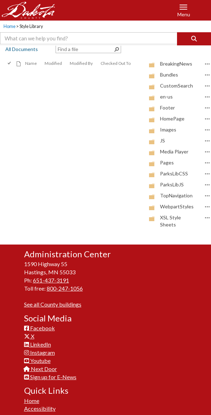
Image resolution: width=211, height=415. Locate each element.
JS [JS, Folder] (162, 141)
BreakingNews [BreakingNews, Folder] (176, 64)
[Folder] (152, 65)
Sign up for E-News (50, 377)
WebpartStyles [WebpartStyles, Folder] (177, 206)
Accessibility (40, 408)
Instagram (39, 352)
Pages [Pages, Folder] (167, 162)
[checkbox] (9, 63)
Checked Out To (116, 63)
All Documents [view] (21, 49)
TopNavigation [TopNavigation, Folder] (176, 195)
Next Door (40, 368)
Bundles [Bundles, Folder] (169, 75)
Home (10, 26)
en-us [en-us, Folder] (166, 97)
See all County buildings (52, 304)
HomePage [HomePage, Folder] (172, 119)
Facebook (39, 328)
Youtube (37, 360)
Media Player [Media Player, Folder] (174, 151)
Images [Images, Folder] (168, 130)
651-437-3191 (51, 280)
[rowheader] (142, 63)
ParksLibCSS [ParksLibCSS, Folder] (174, 173)
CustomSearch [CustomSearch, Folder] (176, 86)
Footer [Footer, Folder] (167, 108)
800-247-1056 (65, 288)
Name (31, 63)
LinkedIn (37, 344)
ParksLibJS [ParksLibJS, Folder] (172, 184)
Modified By (81, 63)
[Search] (194, 38)
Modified (53, 63)
